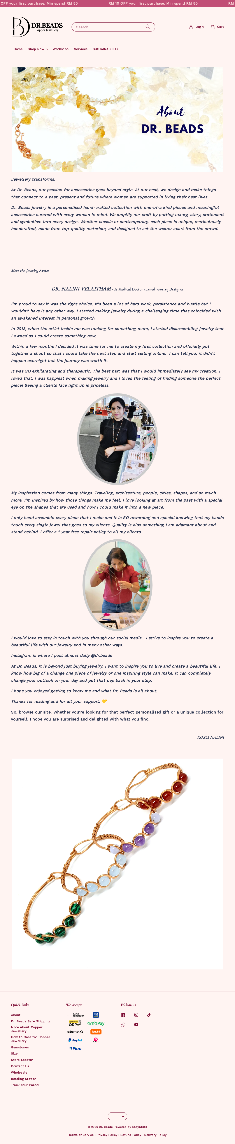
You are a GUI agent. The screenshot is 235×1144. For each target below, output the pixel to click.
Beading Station (24, 1079)
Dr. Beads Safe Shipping (30, 1021)
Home (18, 49)
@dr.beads (102, 655)
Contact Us (20, 1066)
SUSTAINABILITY (105, 49)
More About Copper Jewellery (26, 1029)
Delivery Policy (155, 1135)
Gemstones (20, 1047)
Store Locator (22, 1060)
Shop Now (36, 49)
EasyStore (139, 1126)
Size (14, 1053)
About (16, 1015)
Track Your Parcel (25, 1085)
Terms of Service (81, 1135)
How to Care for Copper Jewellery (30, 1039)
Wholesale (19, 1072)
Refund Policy (130, 1135)
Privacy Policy (107, 1135)
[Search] (148, 27)
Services (81, 49)
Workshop (61, 49)
